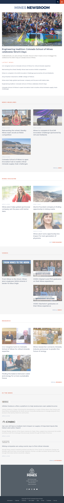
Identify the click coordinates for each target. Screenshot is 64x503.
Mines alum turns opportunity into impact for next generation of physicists (46, 236)
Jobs (38, 500)
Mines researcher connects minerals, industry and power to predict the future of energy (47, 349)
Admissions (9, 500)
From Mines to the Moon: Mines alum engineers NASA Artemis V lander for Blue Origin (14, 282)
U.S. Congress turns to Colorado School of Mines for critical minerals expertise (16, 349)
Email (42, 500)
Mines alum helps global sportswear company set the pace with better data (16, 209)
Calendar (17, 500)
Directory (24, 500)
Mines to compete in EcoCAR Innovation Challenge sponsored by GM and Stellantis (47, 133)
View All (57, 168)
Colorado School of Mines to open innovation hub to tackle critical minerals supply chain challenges (15, 162)
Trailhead (48, 500)
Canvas (55, 500)
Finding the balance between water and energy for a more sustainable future (16, 376)
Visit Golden (31, 500)
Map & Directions (32, 484)
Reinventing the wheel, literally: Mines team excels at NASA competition (14, 133)
